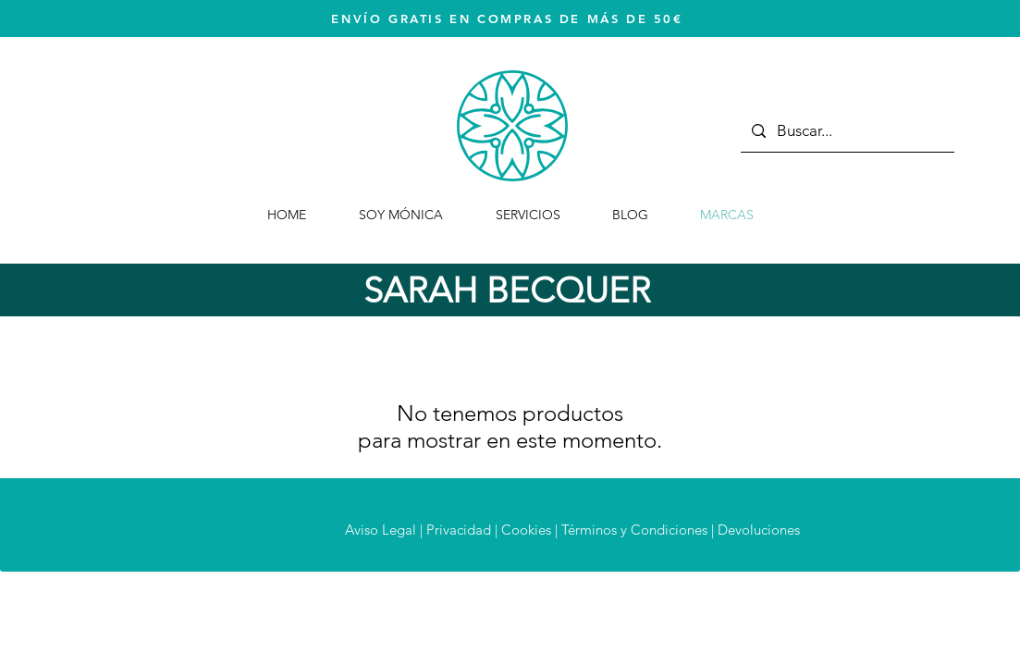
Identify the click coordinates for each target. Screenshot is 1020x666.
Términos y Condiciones (634, 529)
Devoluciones (759, 529)
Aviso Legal (380, 529)
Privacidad (458, 529)
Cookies (526, 529)
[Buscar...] (846, 131)
